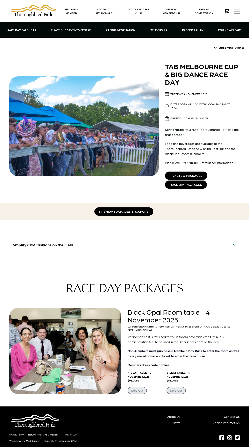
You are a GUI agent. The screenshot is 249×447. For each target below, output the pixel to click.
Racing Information (120, 29)
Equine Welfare (230, 29)
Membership (158, 29)
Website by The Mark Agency (24, 440)
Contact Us (232, 416)
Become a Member (71, 11)
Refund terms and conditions (43, 434)
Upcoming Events (231, 47)
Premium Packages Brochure (123, 211)
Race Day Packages (186, 184)
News (177, 423)
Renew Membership (171, 11)
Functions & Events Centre (71, 29)
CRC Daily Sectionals (104, 11)
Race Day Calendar (21, 29)
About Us (174, 416)
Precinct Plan (192, 29)
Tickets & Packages (186, 175)
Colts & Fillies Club (138, 11)
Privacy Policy (16, 434)
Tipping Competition (204, 11)
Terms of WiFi (70, 434)
